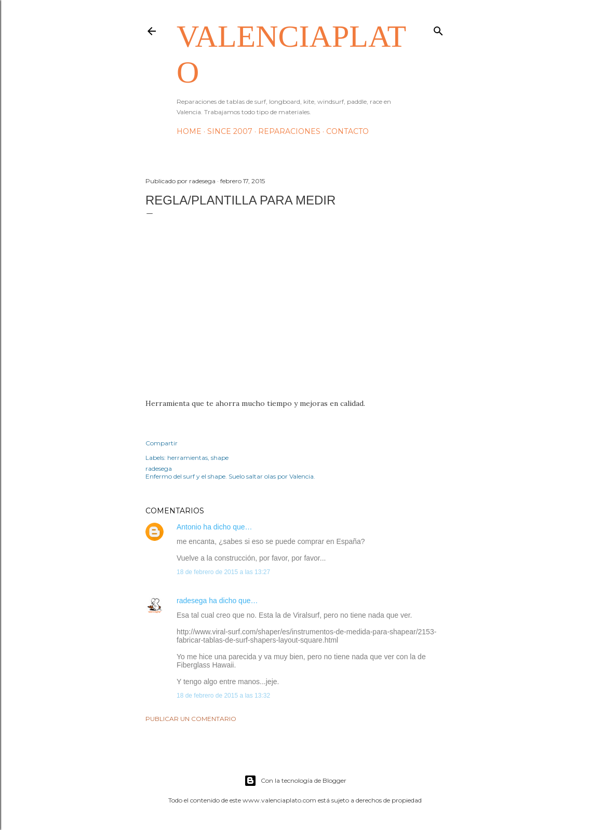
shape (220, 457)
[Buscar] (438, 29)
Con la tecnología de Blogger (295, 780)
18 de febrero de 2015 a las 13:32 (223, 695)
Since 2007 (229, 131)
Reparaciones (289, 131)
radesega (192, 600)
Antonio (189, 527)
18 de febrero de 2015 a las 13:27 (223, 572)
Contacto (347, 131)
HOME (189, 131)
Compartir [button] (161, 443)
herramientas (187, 457)
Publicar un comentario (190, 719)
